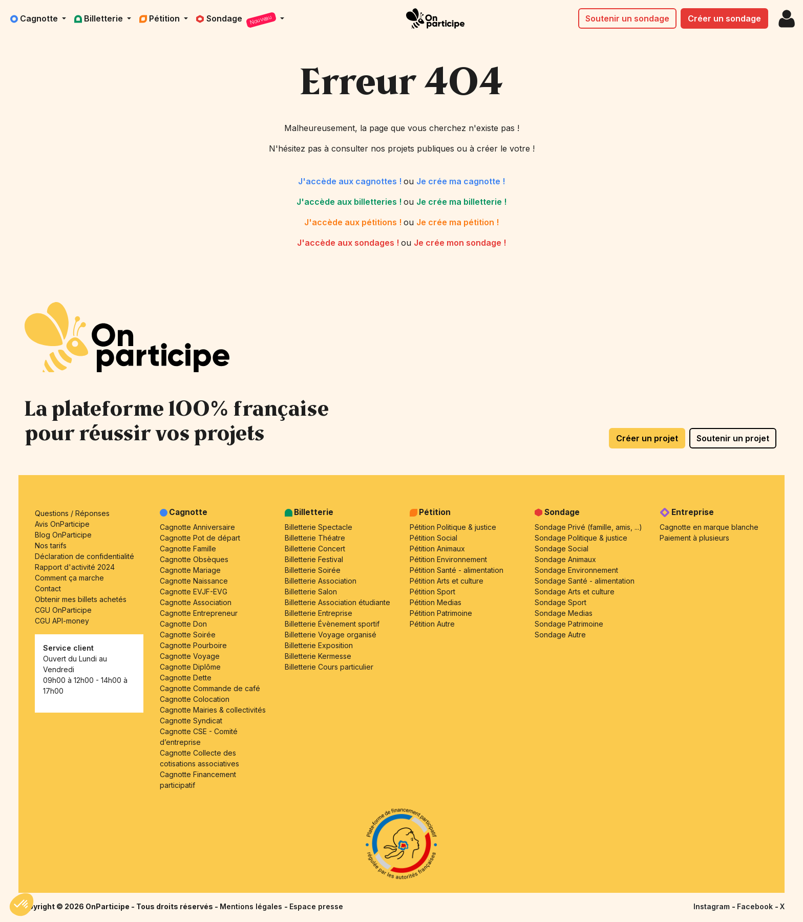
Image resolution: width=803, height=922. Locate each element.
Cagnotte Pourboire (193, 645)
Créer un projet (647, 438)
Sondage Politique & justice (581, 537)
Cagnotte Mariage (190, 570)
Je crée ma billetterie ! (461, 202)
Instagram (712, 906)
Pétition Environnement (448, 559)
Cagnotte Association (195, 602)
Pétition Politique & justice (453, 527)
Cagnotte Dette (186, 677)
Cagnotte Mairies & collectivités (213, 709)
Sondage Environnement (576, 570)
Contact (48, 588)
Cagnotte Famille (188, 548)
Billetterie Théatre (315, 537)
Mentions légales (252, 906)
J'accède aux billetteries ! (350, 202)
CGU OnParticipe (63, 610)
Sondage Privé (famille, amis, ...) (588, 527)
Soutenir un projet (732, 438)
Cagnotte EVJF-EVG (193, 591)
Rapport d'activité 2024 (75, 567)
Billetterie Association (320, 580)
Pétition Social (433, 537)
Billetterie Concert (315, 548)
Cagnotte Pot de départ (200, 537)
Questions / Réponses (72, 513)
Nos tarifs (51, 545)
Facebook (756, 906)
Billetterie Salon (311, 591)
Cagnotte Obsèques (194, 559)
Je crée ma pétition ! (457, 222)
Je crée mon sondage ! (460, 243)
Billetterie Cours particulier (329, 666)
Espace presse (316, 906)
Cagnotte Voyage (190, 656)
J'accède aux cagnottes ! (351, 181)
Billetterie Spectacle (318, 527)
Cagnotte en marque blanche (709, 527)
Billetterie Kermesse (318, 656)
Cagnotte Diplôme (190, 666)
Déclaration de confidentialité (84, 556)
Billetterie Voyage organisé (330, 634)
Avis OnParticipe (62, 524)
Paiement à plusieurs (694, 537)
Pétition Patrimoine (441, 613)
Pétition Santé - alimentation (456, 570)
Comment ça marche (69, 577)
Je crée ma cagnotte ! (460, 181)
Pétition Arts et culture (446, 580)
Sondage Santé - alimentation (585, 580)
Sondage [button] (237, 20)
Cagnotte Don (183, 623)
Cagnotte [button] (35, 18)
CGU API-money (62, 620)
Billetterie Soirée (313, 570)
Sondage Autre (560, 634)
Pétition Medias (435, 602)
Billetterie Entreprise (318, 613)
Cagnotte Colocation (194, 699)
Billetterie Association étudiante (337, 602)
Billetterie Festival (314, 559)
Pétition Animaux (437, 548)
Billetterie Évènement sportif (332, 623)
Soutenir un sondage (627, 18)
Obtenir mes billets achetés (80, 599)
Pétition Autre (432, 623)
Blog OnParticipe (63, 534)
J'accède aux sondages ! (349, 243)
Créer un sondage (724, 18)
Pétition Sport (432, 591)
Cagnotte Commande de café (210, 688)
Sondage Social (561, 548)
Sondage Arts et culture (575, 591)
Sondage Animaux (565, 559)
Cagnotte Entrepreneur (199, 613)
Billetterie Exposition (319, 645)
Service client (68, 648)
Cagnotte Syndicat (191, 720)
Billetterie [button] (99, 18)
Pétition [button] (160, 18)
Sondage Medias (564, 613)
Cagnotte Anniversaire (197, 527)
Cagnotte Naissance (194, 580)
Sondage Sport (560, 602)
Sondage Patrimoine (569, 623)
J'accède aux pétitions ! (354, 222)
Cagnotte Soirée (188, 634)
